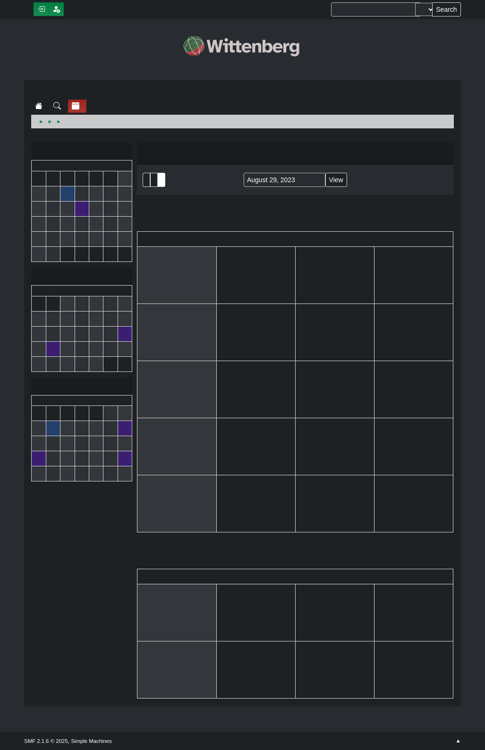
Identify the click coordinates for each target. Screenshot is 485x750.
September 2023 (82, 387)
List (146, 180)
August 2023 (82, 277)
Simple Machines (91, 741)
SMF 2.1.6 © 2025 (46, 741)
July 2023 (82, 152)
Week (161, 180)
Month (154, 180)
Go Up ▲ (457, 741)
